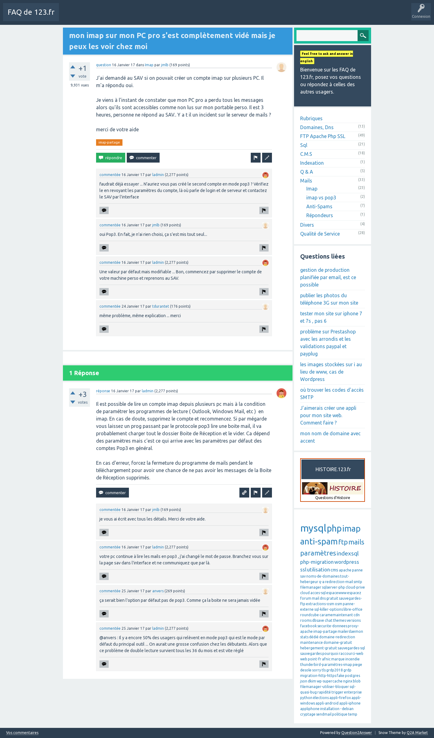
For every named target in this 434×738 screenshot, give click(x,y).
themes (339, 620)
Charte (69, 16)
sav (303, 576)
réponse (103, 391)
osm (338, 604)
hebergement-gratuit (318, 648)
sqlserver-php (333, 587)
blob (357, 681)
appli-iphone (350, 703)
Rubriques (311, 118)
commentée (110, 175)
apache (345, 570)
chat (328, 620)
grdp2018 (334, 670)
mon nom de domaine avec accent (330, 437)
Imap (149, 65)
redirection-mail (339, 582)
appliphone (310, 709)
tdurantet (160, 306)
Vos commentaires (22, 733)
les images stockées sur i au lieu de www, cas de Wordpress (331, 372)
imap (351, 528)
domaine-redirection (337, 637)
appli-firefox (340, 698)
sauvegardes (311, 653)
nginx (347, 681)
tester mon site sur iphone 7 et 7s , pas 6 (331, 317)
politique (339, 714)
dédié (314, 637)
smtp (358, 582)
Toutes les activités (99, 16)
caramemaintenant (336, 615)
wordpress (346, 562)
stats (304, 637)
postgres (352, 676)
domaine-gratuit (338, 642)
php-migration (317, 562)
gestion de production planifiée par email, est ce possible (328, 277)
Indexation (312, 163)
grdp (347, 670)
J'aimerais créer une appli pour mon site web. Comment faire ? (328, 415)
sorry (316, 670)
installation (329, 709)
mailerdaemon (350, 631)
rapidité (324, 692)
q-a (321, 582)
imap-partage (109, 142)
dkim (312, 681)
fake (340, 676)
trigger (337, 692)
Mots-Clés (162, 16)
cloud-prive (355, 587)
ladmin (158, 175)
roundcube (309, 615)
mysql (313, 527)
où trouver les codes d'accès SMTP (332, 393)
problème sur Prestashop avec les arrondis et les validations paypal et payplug (328, 342)
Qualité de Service (320, 233)
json (303, 681)
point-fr (314, 659)
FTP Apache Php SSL (322, 136)
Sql (303, 145)
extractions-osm (320, 604)
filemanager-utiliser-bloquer (324, 687)
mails (356, 542)
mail (315, 598)
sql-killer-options (328, 609)
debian (348, 709)
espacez (354, 593)
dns (323, 598)
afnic (326, 659)
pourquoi (330, 653)
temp (352, 714)
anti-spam (319, 541)
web (303, 659)
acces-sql (318, 593)
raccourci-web (351, 653)
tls (324, 670)
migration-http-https (318, 676)
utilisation (318, 569)
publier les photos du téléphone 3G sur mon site (329, 299)
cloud (305, 593)
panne (357, 570)
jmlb (165, 65)
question (103, 65)
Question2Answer (356, 733)
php (334, 528)
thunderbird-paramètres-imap (326, 665)
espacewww (336, 593)
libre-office (352, 609)
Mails (306, 180)
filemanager (310, 587)
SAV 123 (224, 16)
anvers (158, 591)
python (306, 698)
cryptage (308, 714)
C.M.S (306, 154)
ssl (303, 569)
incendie (352, 659)
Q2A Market (417, 733)
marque (338, 659)
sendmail (323, 714)
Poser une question (193, 16)
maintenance (311, 642)
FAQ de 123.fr (31, 12)
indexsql (348, 553)
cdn (357, 615)
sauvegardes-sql (351, 648)
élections (321, 698)
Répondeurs (319, 215)
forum (305, 598)
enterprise (353, 692)
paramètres (318, 553)
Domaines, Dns (317, 127)
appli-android (327, 703)
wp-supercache (330, 681)
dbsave (318, 620)
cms (334, 569)
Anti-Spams (319, 206)
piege (357, 665)
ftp (343, 542)
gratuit (332, 598)
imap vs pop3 (321, 197)
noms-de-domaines (322, 576)
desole (306, 670)
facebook (308, 626)
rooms (306, 620)
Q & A (306, 172)
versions (354, 620)
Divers (307, 225)
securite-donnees (332, 626)
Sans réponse (135, 16)
